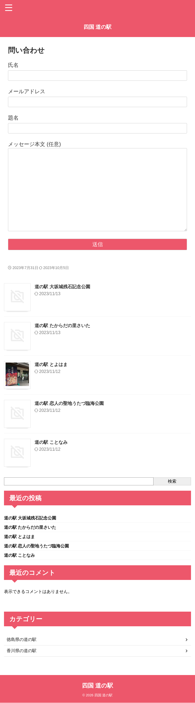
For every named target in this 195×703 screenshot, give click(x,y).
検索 (172, 481)
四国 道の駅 (98, 27)
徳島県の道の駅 (21, 642)
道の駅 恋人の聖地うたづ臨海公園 (71, 403)
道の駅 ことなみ (52, 442)
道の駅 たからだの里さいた (64, 325)
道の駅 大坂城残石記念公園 (64, 286)
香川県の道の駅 (21, 653)
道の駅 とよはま (52, 364)
